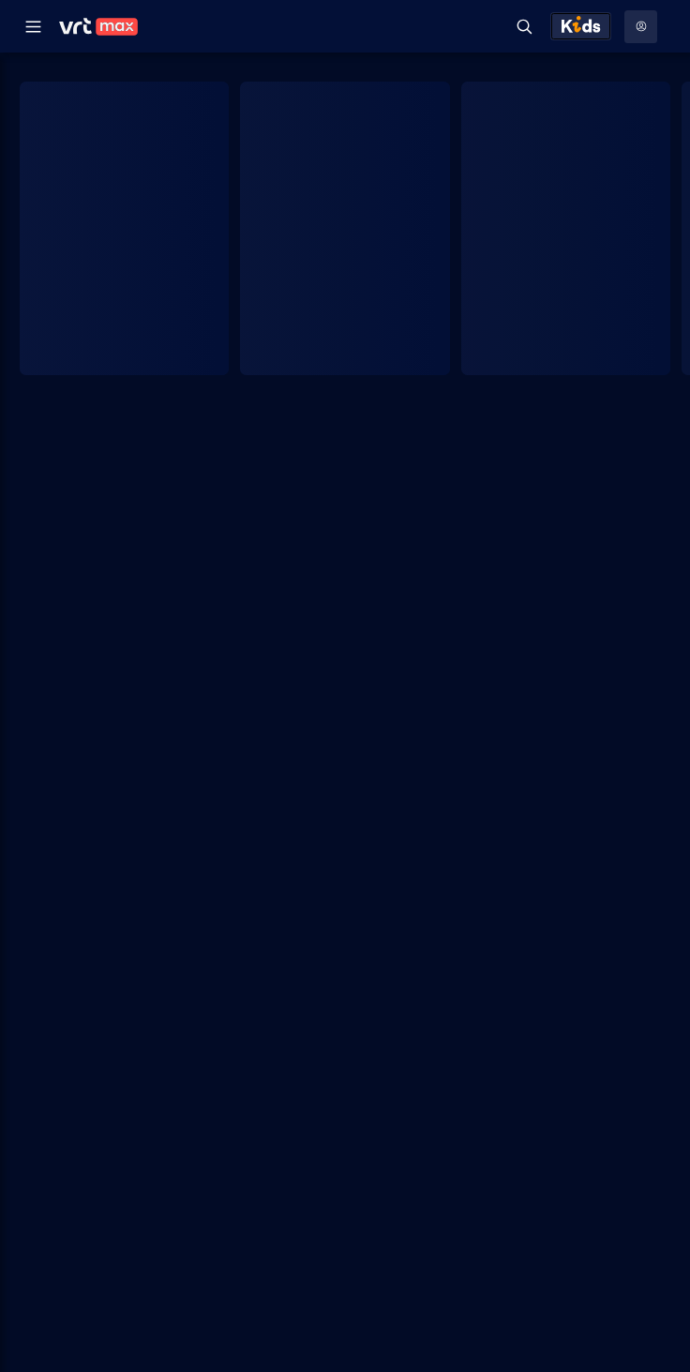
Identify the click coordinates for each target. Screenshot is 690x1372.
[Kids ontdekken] (580, 26)
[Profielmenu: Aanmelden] (640, 26)
